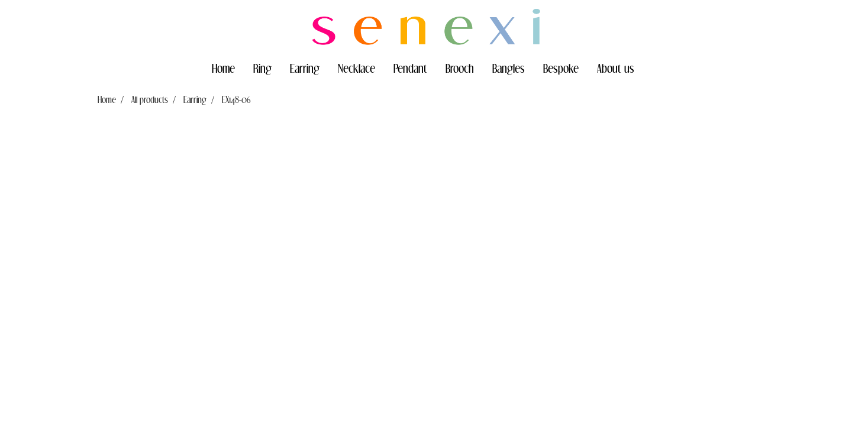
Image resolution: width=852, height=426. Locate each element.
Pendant (410, 68)
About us (615, 68)
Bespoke (561, 68)
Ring (262, 68)
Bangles (508, 68)
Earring (305, 68)
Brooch (460, 68)
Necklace (356, 68)
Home (223, 68)
